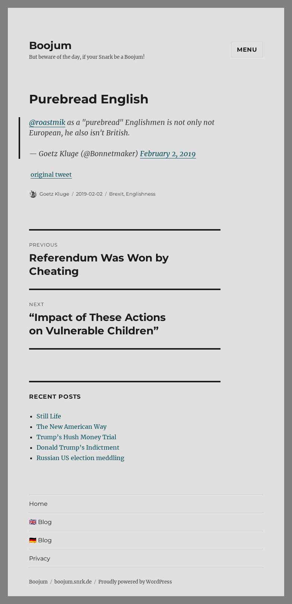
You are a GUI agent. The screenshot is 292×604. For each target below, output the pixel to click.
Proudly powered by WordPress (135, 582)
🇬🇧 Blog (40, 522)
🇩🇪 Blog (40, 540)
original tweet (51, 174)
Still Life (48, 416)
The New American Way (71, 426)
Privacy (39, 558)
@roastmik (47, 122)
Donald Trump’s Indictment (78, 447)
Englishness (140, 194)
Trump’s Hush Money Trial (76, 437)
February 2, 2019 (168, 153)
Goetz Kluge (54, 194)
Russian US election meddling (80, 458)
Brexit (116, 194)
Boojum (50, 45)
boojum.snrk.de (73, 582)
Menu (247, 49)
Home (38, 503)
